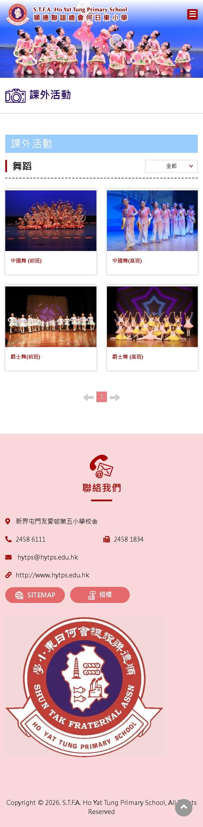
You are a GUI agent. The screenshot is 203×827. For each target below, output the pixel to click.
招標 (100, 595)
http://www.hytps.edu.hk (47, 575)
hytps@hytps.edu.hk (41, 557)
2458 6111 (31, 539)
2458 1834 (129, 539)
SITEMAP (35, 595)
